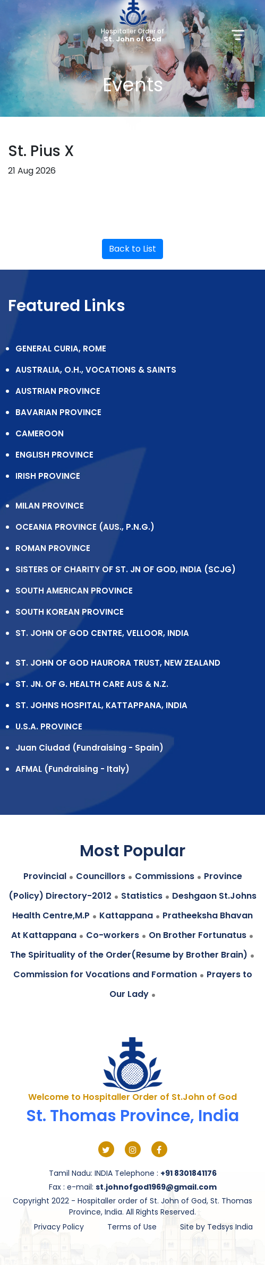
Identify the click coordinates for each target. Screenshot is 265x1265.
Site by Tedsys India (216, 1226)
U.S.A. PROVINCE (48, 726)
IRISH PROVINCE (47, 475)
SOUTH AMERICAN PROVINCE (74, 590)
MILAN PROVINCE (49, 505)
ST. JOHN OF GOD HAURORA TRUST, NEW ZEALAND (117, 662)
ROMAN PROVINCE (52, 548)
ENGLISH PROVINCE (54, 454)
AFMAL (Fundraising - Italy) (72, 769)
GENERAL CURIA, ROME (60, 348)
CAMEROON (39, 433)
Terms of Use (132, 1226)
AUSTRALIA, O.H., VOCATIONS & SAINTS (95, 369)
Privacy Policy (59, 1226)
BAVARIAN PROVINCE (58, 412)
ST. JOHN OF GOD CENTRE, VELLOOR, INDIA (102, 633)
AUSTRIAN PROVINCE (57, 391)
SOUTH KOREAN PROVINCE (69, 611)
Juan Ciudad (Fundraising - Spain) (89, 747)
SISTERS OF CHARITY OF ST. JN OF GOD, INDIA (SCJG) (125, 569)
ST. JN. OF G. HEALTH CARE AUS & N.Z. (91, 684)
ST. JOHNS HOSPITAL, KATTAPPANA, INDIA (101, 705)
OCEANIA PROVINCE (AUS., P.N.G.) (85, 526)
